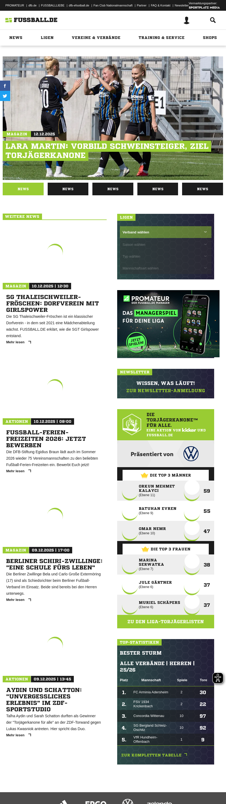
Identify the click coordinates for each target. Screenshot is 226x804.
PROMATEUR (14, 5)
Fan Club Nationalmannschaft (113, 5)
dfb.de (32, 5)
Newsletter (182, 5)
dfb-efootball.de (79, 5)
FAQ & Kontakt (161, 5)
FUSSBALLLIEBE (52, 5)
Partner (142, 5)
